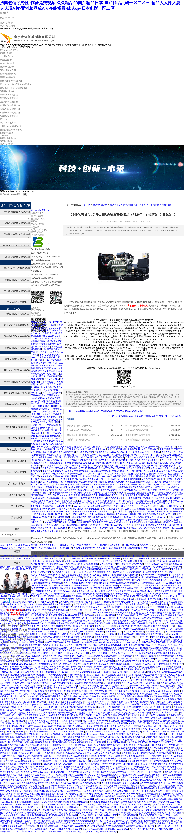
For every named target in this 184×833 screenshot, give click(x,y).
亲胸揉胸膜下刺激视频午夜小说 (46, 756)
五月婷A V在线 (63, 569)
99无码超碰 (174, 748)
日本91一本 (56, 428)
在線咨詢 (35, 313)
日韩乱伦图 (87, 807)
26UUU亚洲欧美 (46, 338)
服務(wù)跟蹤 (6, 141)
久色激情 (64, 634)
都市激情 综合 (117, 604)
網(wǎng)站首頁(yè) (9, 50)
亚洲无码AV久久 (107, 694)
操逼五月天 (174, 564)
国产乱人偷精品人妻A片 (126, 455)
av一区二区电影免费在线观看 (80, 785)
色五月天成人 (110, 667)
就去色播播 (97, 648)
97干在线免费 (61, 468)
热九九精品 (78, 509)
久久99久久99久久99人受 (150, 528)
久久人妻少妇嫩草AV (128, 490)
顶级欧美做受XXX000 (76, 818)
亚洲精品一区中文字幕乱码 (98, 813)
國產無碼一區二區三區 (86, 591)
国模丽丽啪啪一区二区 (104, 799)
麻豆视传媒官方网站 (31, 645)
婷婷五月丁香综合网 (134, 661)
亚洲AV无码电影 (79, 691)
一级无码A (84, 457)
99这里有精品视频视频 (150, 780)
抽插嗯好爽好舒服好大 (40, 742)
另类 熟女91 (53, 691)
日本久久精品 (9, 767)
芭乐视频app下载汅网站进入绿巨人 (80, 704)
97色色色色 (178, 664)
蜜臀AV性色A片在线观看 (128, 629)
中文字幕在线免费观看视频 (157, 718)
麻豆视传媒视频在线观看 (42, 336)
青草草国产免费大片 (145, 583)
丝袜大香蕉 (70, 558)
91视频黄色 (76, 637)
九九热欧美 (67, 756)
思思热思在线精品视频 (103, 661)
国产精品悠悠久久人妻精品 (167, 465)
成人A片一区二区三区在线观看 (113, 618)
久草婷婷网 (36, 764)
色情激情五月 (118, 607)
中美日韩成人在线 (165, 726)
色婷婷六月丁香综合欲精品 (136, 580)
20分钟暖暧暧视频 (95, 796)
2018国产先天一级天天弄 (42, 484)
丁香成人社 (71, 723)
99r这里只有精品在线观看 (143, 753)
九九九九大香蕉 (123, 696)
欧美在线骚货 (35, 799)
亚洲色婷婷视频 (141, 767)
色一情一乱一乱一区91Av (140, 791)
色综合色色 (143, 452)
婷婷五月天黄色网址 (85, 594)
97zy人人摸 (44, 718)
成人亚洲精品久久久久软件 (38, 780)
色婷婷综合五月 (19, 807)
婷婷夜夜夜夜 (165, 664)
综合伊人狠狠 (136, 821)
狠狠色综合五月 (167, 648)
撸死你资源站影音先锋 (153, 572)
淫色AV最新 (95, 696)
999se (92, 758)
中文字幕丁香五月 (92, 602)
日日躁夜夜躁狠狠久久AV (26, 718)
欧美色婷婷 (46, 758)
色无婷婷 (89, 615)
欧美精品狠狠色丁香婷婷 (28, 802)
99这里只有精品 (19, 726)
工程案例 (4, 135)
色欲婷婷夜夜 (160, 769)
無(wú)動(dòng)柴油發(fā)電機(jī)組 (83, 435)
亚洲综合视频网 (49, 615)
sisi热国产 (26, 777)
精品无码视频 (47, 479)
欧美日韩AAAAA (44, 637)
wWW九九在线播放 (172, 777)
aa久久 (36, 761)
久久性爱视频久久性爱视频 (69, 669)
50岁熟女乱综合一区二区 (108, 748)
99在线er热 (161, 826)
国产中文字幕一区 (80, 618)
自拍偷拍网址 (92, 623)
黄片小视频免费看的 (127, 815)
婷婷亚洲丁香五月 (171, 653)
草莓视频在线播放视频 (98, 639)
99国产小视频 (102, 525)
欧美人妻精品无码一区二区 (164, 495)
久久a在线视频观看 (141, 804)
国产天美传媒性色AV (94, 460)
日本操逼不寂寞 (85, 580)
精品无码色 (21, 677)
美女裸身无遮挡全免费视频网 (63, 520)
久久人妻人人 (166, 520)
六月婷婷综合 (42, 352)
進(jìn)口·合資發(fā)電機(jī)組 (13, 88)
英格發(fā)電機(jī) (16, 483)
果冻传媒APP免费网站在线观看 (50, 675)
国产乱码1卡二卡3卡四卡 (68, 667)
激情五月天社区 (49, 656)
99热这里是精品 (132, 482)
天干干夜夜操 (115, 650)
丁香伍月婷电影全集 (49, 826)
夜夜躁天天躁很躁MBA (92, 667)
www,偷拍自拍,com (74, 791)
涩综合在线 (113, 721)
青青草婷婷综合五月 (108, 495)
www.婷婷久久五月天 (151, 482)
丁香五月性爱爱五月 (103, 588)
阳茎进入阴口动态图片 (105, 750)
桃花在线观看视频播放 (133, 631)
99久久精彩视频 (114, 669)
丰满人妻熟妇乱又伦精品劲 (81, 631)
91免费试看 (44, 492)
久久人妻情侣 (44, 333)
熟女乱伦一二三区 (30, 831)
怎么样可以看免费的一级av (53, 482)
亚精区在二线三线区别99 (86, 645)
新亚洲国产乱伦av (111, 683)
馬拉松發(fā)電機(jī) (17, 472)
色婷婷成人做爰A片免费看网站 (45, 403)
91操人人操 (166, 596)
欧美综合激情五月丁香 (136, 742)
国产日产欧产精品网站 (44, 580)
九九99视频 (155, 702)
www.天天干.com (129, 794)
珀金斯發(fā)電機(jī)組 (10, 112)
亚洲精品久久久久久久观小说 (43, 707)
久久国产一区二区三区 (138, 723)
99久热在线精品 (136, 517)
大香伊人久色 (98, 753)
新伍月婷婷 (37, 648)
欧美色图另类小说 (58, 721)
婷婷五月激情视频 (15, 721)
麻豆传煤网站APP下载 (163, 626)
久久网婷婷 (57, 333)
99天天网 (75, 495)
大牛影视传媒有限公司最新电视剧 (134, 495)
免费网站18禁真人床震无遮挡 (149, 585)
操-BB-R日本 (39, 767)
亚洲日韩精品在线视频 (160, 612)
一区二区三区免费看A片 (76, 745)
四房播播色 (124, 807)
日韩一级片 (54, 422)
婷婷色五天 (94, 802)
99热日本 (19, 731)
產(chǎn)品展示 (7, 67)
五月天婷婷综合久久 (151, 694)
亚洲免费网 (64, 602)
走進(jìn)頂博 (6, 53)
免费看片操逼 (138, 677)
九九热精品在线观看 (150, 522)
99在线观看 (5, 704)
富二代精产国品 (156, 772)
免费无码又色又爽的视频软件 (133, 621)
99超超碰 (160, 583)
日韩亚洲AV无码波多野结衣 (25, 669)
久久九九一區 (142, 756)
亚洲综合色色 (86, 661)
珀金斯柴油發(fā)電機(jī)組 (79, 430)
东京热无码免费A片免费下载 (112, 468)
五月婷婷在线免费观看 (168, 807)
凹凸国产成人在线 (77, 780)
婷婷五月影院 (145, 457)
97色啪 (59, 753)
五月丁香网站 (49, 804)
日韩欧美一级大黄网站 (123, 699)
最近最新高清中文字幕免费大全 (118, 656)
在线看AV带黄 (74, 721)
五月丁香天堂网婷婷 (36, 823)
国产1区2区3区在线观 (114, 457)
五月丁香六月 (70, 490)
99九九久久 (89, 775)
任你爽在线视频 (71, 767)
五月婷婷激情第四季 (158, 764)
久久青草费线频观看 (55, 694)
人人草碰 (80, 731)
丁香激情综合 (175, 567)
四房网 (78, 829)
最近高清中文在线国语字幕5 (72, 813)
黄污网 (169, 707)
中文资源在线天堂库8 (18, 712)
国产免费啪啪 (34, 726)
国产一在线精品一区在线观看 (72, 712)
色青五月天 (62, 794)
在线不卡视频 (76, 634)
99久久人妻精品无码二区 (121, 767)
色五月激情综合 (87, 804)
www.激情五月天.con (52, 465)
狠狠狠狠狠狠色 (60, 780)
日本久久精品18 (63, 783)
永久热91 (121, 810)
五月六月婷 (28, 829)
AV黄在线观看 (94, 680)
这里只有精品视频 (47, 669)
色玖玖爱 (46, 645)
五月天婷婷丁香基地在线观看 (103, 490)
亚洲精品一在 (58, 758)
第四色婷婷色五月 (13, 829)
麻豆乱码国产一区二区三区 (59, 511)
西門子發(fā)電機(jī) (17, 461)
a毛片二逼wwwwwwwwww (95, 721)
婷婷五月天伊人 (48, 667)
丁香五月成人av (53, 702)
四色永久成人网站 (84, 452)
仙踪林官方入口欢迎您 (124, 756)
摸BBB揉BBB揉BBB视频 (153, 642)
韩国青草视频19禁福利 (148, 514)
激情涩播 (94, 618)
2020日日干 (60, 514)
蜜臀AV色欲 (81, 680)
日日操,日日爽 (70, 740)
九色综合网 (72, 815)
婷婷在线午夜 (54, 575)
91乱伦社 (126, 753)
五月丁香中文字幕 (125, 675)
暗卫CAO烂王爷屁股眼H (50, 696)
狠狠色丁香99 (134, 449)
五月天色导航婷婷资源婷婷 (163, 558)
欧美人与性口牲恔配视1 (138, 707)
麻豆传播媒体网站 (48, 788)
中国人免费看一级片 (121, 471)
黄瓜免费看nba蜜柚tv (44, 514)
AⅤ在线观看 (177, 637)
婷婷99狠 (135, 639)
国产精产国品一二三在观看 (43, 495)
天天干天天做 (167, 669)
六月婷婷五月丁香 (167, 447)
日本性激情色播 (50, 419)
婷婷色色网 (145, 492)
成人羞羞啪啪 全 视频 (171, 699)
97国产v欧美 (76, 564)
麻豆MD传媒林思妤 (56, 460)
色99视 (144, 764)
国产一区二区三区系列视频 (155, 761)
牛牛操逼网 (174, 745)
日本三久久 (96, 561)
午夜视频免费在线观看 (148, 648)
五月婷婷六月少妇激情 (52, 821)
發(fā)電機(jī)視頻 (8, 122)
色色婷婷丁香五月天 (155, 631)
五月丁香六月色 (125, 672)
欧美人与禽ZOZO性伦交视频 (53, 775)
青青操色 (68, 604)
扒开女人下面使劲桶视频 (104, 575)
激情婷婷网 (69, 821)
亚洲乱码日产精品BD (29, 745)
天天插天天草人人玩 (152, 721)
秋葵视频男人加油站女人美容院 (122, 514)
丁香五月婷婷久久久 (47, 748)
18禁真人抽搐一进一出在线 (132, 463)
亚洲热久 (82, 514)
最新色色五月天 (128, 802)
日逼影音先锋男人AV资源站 (72, 826)
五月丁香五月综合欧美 (72, 575)
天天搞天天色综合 (90, 831)
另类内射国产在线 (28, 691)
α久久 (155, 569)
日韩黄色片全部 (20, 734)
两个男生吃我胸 (157, 707)
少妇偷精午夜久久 (167, 610)
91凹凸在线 (130, 509)
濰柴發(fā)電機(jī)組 (9, 98)
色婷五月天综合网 (91, 634)
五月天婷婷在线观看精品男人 (89, 672)
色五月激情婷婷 (135, 548)
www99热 (174, 580)
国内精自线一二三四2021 (116, 829)
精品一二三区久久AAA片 (169, 815)
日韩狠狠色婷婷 (91, 564)
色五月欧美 (166, 460)
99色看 (164, 564)
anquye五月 (112, 577)
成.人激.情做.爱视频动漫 (49, 401)
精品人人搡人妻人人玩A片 (115, 465)
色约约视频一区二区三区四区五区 (131, 772)
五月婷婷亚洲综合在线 (60, 710)
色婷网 (112, 777)
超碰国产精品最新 (157, 823)
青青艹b (67, 626)
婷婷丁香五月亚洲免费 (123, 813)
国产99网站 (67, 621)
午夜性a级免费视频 (83, 769)
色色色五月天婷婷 (33, 750)
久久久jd (61, 796)
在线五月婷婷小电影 (171, 482)
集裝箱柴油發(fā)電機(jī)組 (137, 439)
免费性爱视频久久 (104, 804)
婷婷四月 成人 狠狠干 (88, 520)
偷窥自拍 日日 (110, 815)
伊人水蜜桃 (65, 691)
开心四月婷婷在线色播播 (149, 602)
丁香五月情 (38, 785)
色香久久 (62, 729)
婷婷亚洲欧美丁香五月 (144, 656)
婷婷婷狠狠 (121, 503)
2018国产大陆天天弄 (46, 384)
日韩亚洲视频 (110, 672)
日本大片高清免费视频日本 (37, 731)
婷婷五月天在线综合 (144, 675)
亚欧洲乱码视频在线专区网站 (154, 680)
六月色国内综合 (142, 813)
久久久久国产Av (17, 826)
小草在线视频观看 (26, 810)
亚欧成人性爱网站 (43, 577)
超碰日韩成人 (82, 758)
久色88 (137, 694)
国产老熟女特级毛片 (9, 683)
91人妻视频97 (145, 567)
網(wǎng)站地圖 (7, 25)
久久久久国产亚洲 (99, 498)
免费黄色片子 (116, 545)
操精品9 (53, 357)
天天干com (90, 548)
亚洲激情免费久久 (20, 753)
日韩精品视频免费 (61, 637)
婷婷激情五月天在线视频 (67, 772)
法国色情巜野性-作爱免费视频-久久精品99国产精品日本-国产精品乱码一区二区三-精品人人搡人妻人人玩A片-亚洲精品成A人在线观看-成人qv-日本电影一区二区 (74, 556)
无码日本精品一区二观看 (28, 794)
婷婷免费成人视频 (140, 594)
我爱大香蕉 (47, 661)
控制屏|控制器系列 (8, 73)
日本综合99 (102, 548)
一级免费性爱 (134, 522)
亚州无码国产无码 (160, 476)
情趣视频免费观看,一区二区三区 (155, 667)
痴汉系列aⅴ (137, 704)
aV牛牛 (93, 650)
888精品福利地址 (140, 696)
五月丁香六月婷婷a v (42, 664)
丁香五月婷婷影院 (107, 479)
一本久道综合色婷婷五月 (104, 810)
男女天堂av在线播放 (127, 648)
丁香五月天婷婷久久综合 (59, 823)
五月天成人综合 (156, 623)
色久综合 (70, 758)
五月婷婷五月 (85, 501)
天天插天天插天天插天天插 (75, 653)
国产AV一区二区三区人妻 (152, 729)
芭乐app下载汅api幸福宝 (96, 777)
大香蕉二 (58, 740)
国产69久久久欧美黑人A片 (112, 685)
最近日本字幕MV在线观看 (107, 731)
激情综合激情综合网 (162, 796)
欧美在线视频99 (67, 522)
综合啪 (108, 729)
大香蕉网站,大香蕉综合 (167, 591)
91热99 (84, 525)
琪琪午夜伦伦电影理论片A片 (67, 737)
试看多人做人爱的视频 (70, 545)
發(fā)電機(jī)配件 (8, 70)
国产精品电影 (73, 804)
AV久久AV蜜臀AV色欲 (163, 457)
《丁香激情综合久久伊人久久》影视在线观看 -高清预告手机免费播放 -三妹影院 (129, 474)
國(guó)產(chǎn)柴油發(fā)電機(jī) (16, 84)
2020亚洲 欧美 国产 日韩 (42, 406)
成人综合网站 (175, 561)
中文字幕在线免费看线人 (79, 648)
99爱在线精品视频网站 (113, 509)
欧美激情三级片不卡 (75, 796)
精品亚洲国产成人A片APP (141, 465)
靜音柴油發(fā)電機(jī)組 (17, 415)
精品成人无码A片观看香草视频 (41, 796)
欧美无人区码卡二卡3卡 (156, 517)
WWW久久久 (103, 558)
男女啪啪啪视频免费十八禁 (168, 788)
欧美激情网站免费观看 (82, 588)
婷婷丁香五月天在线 (54, 642)
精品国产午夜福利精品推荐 (62, 452)
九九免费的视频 (113, 753)
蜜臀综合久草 (66, 548)
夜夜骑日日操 (24, 756)
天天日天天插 (68, 639)
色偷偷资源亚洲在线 (159, 580)
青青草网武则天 (57, 558)
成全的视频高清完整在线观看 (104, 506)
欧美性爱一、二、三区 (10, 831)
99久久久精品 (64, 618)
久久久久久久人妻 (158, 615)
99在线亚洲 (73, 729)
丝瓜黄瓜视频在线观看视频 (130, 487)
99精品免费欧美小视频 (44, 325)
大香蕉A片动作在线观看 (104, 501)
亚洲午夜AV (58, 476)
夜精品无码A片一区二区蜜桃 (123, 452)
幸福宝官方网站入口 (89, 767)
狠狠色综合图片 (123, 594)
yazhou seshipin (91, 612)
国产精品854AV (139, 471)
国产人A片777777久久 (38, 588)
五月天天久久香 (165, 821)
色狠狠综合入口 (105, 756)
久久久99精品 (135, 710)
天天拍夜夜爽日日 (106, 704)
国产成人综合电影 (124, 694)
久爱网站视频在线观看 (104, 615)
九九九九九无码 (115, 498)
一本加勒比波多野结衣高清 (95, 610)
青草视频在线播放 (165, 753)
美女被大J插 (84, 761)
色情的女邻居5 (43, 414)
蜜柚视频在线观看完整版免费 (21, 675)
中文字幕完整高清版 (9, 791)
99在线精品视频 (144, 626)
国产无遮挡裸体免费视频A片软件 (42, 813)
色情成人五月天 (101, 452)
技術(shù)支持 (6, 133)
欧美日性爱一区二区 (89, 772)
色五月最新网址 (33, 561)
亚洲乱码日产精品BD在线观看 (86, 783)
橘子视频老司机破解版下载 (65, 661)
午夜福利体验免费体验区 (161, 756)
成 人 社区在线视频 (118, 548)
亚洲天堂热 (150, 826)
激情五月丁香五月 (22, 821)
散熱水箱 (16, 540)
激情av (86, 476)
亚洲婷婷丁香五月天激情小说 (124, 715)
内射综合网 (41, 567)
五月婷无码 (177, 618)
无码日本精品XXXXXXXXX (76, 696)
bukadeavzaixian (81, 506)
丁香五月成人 (127, 653)
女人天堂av (100, 577)
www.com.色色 (97, 734)
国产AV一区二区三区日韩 (102, 455)
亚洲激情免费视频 (170, 694)
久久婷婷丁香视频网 (128, 577)
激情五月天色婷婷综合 (52, 471)
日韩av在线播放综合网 (16, 723)
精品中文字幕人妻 (147, 503)
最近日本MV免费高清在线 (90, 740)
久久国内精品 (73, 525)
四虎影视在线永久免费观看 (111, 482)
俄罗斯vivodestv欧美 (120, 484)
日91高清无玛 (158, 492)
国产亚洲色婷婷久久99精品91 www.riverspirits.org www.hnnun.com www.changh (103, 642)
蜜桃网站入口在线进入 (116, 758)
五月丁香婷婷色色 (140, 799)
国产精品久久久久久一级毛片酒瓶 (164, 525)
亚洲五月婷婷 (115, 596)
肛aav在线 (152, 802)
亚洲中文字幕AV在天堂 (64, 591)
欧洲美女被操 (76, 602)
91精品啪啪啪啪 (151, 520)
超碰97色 (70, 726)
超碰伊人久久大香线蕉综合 (93, 688)
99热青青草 (104, 645)
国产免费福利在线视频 (138, 758)
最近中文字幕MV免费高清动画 (48, 490)
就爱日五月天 (140, 672)
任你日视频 (133, 783)
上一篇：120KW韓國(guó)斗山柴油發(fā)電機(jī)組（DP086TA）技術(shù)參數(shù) (104, 411)
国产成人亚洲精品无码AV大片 (66, 750)
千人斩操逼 (156, 813)
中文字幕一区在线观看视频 (61, 599)
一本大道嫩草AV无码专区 (106, 807)
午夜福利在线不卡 (35, 623)
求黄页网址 (122, 723)
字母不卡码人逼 (168, 514)
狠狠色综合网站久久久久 (148, 460)
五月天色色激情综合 (166, 656)
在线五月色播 (87, 750)
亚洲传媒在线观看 (57, 815)
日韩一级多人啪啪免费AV (100, 745)
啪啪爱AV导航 (154, 672)
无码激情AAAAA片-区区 (49, 639)
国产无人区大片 (89, 503)
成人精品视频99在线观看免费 (88, 683)
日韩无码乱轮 (161, 561)
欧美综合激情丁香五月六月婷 (82, 528)
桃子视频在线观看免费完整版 (148, 653)
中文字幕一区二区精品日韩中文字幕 (57, 683)
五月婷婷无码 (150, 821)
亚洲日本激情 (131, 457)
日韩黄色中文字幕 (102, 471)
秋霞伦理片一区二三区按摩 (165, 791)
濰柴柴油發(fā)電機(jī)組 (78, 439)
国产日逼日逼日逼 (139, 823)
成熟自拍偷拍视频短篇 (46, 729)
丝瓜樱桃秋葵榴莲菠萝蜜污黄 (111, 707)
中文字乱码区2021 (74, 460)
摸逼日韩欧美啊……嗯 (84, 585)
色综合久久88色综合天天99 (121, 691)
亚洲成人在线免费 (13, 785)
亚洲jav (89, 718)
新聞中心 (4, 119)
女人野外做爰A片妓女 (40, 769)
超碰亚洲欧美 (91, 715)
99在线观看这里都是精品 (115, 710)
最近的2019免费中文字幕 (66, 479)
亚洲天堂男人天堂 (127, 506)
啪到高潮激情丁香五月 (172, 506)
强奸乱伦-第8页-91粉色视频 (76, 455)
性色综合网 (43, 564)
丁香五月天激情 (111, 621)
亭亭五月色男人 (114, 572)
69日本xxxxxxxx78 (45, 363)
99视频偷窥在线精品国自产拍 (77, 753)
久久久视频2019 (152, 564)
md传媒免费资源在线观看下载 (79, 471)
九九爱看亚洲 (106, 567)
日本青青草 (162, 629)
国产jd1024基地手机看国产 (139, 796)
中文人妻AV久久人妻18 (44, 772)
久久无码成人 (9, 783)
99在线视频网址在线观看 (151, 577)
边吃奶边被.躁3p (64, 506)
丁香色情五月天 (49, 685)
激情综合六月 (122, 821)
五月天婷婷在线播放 (132, 572)
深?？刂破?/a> (16, 506)
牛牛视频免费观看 (114, 702)
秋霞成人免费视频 (169, 599)
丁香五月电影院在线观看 (55, 648)
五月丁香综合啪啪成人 (72, 702)
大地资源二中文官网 (95, 780)
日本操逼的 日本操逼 (101, 607)
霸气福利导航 (54, 567)
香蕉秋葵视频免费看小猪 (107, 447)
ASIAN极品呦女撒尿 (152, 710)
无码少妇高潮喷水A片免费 (122, 583)
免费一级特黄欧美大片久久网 (49, 604)
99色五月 (42, 575)
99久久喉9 (103, 528)
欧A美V (15, 680)
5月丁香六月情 (41, 688)
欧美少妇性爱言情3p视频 (77, 734)
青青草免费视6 (33, 818)
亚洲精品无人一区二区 (51, 761)
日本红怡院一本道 (131, 764)
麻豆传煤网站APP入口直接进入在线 (73, 607)
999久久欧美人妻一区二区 (162, 594)
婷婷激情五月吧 (113, 780)
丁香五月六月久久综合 (128, 667)
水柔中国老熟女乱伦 (115, 742)
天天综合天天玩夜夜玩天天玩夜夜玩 (163, 691)
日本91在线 (113, 737)
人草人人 (89, 731)
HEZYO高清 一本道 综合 (49, 699)
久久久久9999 (111, 460)
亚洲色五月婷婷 (60, 449)
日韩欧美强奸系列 (75, 715)
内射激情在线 (37, 379)
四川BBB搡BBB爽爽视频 (47, 436)
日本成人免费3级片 (147, 815)
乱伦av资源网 (158, 498)
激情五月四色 (155, 696)
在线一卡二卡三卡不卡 (120, 818)
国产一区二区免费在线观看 (146, 588)
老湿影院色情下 (142, 637)
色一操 (39, 737)
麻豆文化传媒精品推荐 (94, 742)
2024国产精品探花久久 (157, 463)
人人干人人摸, (47, 468)
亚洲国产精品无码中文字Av (94, 737)
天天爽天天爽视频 (83, 821)
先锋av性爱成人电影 (53, 704)
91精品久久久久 (38, 322)
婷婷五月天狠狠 (77, 623)
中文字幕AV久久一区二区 (148, 740)
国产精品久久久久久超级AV (127, 680)
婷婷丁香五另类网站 (123, 588)
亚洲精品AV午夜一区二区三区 (165, 712)
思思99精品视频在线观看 (80, 810)
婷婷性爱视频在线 (102, 580)
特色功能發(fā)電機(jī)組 (11, 81)
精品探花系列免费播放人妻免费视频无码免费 (150, 618)
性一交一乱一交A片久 (112, 561)
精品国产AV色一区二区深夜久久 (53, 528)
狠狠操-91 (108, 740)
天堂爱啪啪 (40, 677)
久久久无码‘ (45, 476)
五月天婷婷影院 (144, 509)
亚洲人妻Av (106, 712)
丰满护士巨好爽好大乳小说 (131, 734)
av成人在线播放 (125, 612)
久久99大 (141, 802)
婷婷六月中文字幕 (145, 561)
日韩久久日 (153, 471)
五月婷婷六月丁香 (46, 411)
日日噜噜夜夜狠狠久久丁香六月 (14, 702)
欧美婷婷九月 (49, 807)
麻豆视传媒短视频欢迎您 (59, 463)
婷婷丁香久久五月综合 (162, 645)
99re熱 (108, 699)
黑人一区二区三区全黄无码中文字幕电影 (140, 683)
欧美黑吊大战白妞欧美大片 (75, 802)
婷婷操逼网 (141, 525)
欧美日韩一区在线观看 (60, 588)
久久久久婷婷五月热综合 (94, 669)
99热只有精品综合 (108, 831)
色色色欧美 (130, 525)
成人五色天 (65, 447)
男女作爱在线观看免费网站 (49, 626)
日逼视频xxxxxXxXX (99, 476)
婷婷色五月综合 (38, 374)
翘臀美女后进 (118, 569)
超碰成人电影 (44, 572)
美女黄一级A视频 (130, 780)
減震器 (17, 551)
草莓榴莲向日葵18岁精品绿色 (52, 498)
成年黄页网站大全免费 (172, 702)
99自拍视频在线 (166, 737)
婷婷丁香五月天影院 (118, 610)
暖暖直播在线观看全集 (143, 750)
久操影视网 (50, 623)
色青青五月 (57, 583)
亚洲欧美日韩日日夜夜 (62, 645)
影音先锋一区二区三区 (38, 723)
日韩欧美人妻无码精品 (44, 441)
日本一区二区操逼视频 (160, 455)
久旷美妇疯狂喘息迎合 (50, 672)
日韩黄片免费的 (160, 810)
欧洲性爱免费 (175, 680)
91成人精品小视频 (84, 699)
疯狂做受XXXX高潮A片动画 (130, 564)
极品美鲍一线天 (126, 585)
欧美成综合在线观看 (120, 769)
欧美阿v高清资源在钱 (157, 748)
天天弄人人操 (75, 794)
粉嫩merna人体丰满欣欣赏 (37, 610)
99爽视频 (165, 522)
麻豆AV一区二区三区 (172, 528)
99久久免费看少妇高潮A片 (92, 729)
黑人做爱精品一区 (147, 726)
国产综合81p (81, 639)
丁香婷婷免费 (20, 823)
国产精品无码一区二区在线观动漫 (19, 710)
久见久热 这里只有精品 (139, 645)
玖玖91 (150, 745)
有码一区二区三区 (78, 656)
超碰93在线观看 (75, 775)
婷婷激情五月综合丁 (139, 615)
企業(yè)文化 (6, 60)
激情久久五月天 (35, 807)
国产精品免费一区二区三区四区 (143, 664)
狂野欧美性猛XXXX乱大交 (117, 677)
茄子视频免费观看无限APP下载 (118, 599)
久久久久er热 (116, 637)
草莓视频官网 (48, 650)
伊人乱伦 (27, 785)
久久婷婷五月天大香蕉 (109, 653)
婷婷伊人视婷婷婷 (131, 650)
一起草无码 (165, 569)
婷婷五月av (155, 452)
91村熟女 (82, 815)
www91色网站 (108, 696)
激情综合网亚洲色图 (117, 449)
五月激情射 (103, 545)
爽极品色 (78, 621)
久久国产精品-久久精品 (77, 694)
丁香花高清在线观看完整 (83, 447)
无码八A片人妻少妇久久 (115, 522)
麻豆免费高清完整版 (144, 501)
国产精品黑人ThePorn (64, 594)
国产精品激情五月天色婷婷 (133, 748)
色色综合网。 (137, 718)
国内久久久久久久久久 (50, 355)
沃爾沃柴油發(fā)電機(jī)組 (79, 426)
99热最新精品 (102, 484)
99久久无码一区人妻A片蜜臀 (25, 715)
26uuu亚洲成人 (43, 602)
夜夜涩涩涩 (134, 729)
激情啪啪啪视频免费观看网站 (44, 509)
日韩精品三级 (51, 777)
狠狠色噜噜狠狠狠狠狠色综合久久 (87, 823)
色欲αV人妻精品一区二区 (136, 604)
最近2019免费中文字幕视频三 (123, 528)
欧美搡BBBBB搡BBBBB (83, 463)
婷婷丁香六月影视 (125, 501)
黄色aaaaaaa (38, 777)
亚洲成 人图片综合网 (71, 567)
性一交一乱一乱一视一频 (167, 688)
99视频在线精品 (103, 775)
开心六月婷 (88, 577)
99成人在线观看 (130, 545)
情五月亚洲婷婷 (173, 498)
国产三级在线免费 (108, 612)
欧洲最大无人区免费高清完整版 (94, 583)
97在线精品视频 (173, 583)
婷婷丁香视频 (91, 707)
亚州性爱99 (36, 419)
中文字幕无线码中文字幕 (107, 463)
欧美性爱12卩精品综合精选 (82, 629)
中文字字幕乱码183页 (94, 702)
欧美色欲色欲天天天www (94, 449)
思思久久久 (156, 506)
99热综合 (80, 599)
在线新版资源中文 (164, 704)
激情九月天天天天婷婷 (104, 626)
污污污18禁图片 (40, 599)
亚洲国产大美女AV (157, 511)
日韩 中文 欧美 (22, 769)
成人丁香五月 (42, 810)
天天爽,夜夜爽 (166, 449)
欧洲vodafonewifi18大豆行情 (154, 575)
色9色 (54, 602)
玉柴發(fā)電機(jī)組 (9, 94)
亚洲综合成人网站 (51, 799)
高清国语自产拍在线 (65, 484)
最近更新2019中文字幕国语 (137, 498)
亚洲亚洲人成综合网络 (151, 650)
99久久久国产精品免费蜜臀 (44, 631)
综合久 (34, 575)
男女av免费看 (133, 810)
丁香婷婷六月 (73, 498)
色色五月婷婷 (110, 648)
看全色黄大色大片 (60, 517)
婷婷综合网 (136, 731)
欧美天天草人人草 (20, 742)
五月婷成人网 (65, 509)
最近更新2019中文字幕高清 (147, 599)
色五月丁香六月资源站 (172, 813)
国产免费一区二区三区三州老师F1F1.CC (84, 677)
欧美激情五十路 (123, 704)
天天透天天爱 (143, 506)
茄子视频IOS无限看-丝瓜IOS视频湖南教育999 (42, 791)
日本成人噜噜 (144, 712)
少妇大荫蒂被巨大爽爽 (127, 726)
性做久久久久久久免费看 (63, 731)
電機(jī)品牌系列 (7, 77)
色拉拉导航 (37, 804)
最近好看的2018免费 (126, 626)
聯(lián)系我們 (6, 22)
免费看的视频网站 (126, 634)
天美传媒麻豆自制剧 (43, 740)
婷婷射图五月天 (83, 522)
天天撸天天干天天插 (120, 639)
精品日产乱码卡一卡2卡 (147, 447)
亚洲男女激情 (21, 799)
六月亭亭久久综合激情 (52, 561)
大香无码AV (166, 484)
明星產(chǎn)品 (7, 91)
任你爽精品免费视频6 (133, 826)
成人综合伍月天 (139, 511)
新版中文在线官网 (146, 658)
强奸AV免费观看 (54, 341)
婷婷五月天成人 (52, 379)
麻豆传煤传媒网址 (106, 503)
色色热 (92, 525)
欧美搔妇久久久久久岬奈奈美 (42, 712)
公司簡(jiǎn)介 (6, 56)
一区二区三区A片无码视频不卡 (143, 610)
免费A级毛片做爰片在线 (128, 575)
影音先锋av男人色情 (117, 791)
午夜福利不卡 (32, 826)
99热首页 (85, 498)
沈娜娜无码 (97, 522)
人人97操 (100, 585)
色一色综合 (160, 501)
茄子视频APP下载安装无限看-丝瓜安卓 (141, 596)
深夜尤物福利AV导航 (85, 484)
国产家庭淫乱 (170, 585)
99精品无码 (110, 796)
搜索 (24, 194)
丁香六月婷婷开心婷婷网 (42, 596)
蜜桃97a (87, 575)
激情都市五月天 (134, 761)
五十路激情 (146, 810)
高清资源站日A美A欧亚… (69, 807)
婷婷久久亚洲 (40, 463)
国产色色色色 (112, 591)
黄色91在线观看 (124, 750)
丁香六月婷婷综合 (8, 756)
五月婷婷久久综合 (93, 509)
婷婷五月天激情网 (101, 769)
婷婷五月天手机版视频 (44, 607)
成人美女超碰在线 (59, 610)
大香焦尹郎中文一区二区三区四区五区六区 (58, 457)
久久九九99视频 (108, 634)
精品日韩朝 (72, 748)
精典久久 (104, 767)
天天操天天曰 (111, 734)
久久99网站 (77, 742)
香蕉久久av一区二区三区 (156, 661)
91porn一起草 (36, 704)
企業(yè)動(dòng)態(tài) (11, 130)
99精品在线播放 (38, 395)
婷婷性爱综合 (41, 815)
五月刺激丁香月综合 (71, 831)
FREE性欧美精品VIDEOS (161, 742)
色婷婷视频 (110, 492)
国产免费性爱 (42, 710)
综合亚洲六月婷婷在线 (143, 788)
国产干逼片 (128, 669)
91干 (39, 685)
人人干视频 (103, 650)
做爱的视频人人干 (89, 495)
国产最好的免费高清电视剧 (114, 783)
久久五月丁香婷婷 (46, 569)
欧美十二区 (83, 788)
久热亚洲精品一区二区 (98, 818)
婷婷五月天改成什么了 (124, 740)
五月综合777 (27, 688)
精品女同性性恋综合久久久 (147, 669)
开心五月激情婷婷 (57, 688)
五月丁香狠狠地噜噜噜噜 (128, 479)
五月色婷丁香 (88, 658)
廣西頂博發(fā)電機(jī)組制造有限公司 (40, 531)
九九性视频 (12, 745)
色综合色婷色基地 (114, 826)
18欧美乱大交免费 (31, 758)
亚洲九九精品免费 (20, 704)
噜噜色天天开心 (95, 710)
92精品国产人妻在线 (159, 767)
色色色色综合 (133, 492)
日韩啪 (102, 591)
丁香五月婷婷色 (101, 637)
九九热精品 (88, 637)
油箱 (17, 529)
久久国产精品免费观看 (88, 764)
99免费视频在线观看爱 (61, 492)
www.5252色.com (87, 748)
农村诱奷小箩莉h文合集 (152, 639)
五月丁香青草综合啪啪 (55, 785)
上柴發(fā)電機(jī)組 (9, 102)
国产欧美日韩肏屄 (127, 460)
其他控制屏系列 (17, 495)
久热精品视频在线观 (158, 604)
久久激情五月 (161, 745)
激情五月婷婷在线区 (160, 637)
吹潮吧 (91, 514)
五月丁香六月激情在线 (105, 675)
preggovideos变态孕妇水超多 (80, 675)
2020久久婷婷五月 (108, 487)
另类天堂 (144, 702)
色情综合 (42, 691)
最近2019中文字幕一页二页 (43, 618)
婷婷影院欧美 (27, 815)
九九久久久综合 (170, 468)
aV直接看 (121, 492)
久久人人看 (140, 691)
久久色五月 (104, 715)
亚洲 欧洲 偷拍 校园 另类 (26, 672)
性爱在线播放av (48, 794)
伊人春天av (63, 656)
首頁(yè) (87, 205)
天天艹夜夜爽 (75, 610)
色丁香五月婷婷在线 (88, 468)
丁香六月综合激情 (71, 465)
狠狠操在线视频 (160, 509)
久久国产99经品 (95, 656)
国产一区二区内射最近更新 (147, 699)
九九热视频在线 (160, 567)
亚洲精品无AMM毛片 (59, 564)
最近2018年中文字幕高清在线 (113, 664)
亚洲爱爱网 (107, 680)
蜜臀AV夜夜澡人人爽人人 (37, 721)
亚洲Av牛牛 (131, 602)
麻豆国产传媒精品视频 (70, 503)
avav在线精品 (96, 788)
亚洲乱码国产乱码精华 (62, 585)
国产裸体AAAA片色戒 (88, 685)
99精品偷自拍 (37, 430)
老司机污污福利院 (174, 492)
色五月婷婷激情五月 (110, 802)
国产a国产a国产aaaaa (46, 368)
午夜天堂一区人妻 (122, 804)
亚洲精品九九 (96, 457)
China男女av (152, 737)
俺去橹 (99, 629)
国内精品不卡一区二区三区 (143, 807)
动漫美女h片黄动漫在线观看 (162, 785)
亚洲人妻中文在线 (31, 667)
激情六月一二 (68, 672)
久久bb (40, 522)
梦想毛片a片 (60, 525)
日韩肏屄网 (115, 476)
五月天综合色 (122, 615)
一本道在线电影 (46, 629)
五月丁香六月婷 (86, 799)
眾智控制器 (16, 517)
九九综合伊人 (53, 374)
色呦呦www (156, 468)
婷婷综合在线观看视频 (132, 476)
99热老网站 (106, 517)
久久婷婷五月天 (52, 522)
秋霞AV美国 (83, 490)
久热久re (28, 772)
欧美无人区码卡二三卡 (66, 580)
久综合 (171, 517)
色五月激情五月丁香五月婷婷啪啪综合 (91, 604)
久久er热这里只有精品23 (134, 745)
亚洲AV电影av (117, 525)
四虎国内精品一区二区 (45, 829)
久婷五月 (93, 653)
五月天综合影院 (127, 447)
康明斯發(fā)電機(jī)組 (10, 105)
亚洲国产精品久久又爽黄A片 (138, 569)
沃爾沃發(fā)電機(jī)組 (10, 109)
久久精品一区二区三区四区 (138, 685)
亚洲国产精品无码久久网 (79, 474)
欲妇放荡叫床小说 (90, 567)
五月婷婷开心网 (54, 417)
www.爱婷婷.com (39, 398)
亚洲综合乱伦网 (49, 680)
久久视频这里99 (77, 718)
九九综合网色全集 (55, 677)
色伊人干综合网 (162, 750)
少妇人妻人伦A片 (169, 452)
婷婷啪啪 (64, 718)
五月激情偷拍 (75, 449)
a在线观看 (72, 514)
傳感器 (17, 563)
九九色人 (57, 664)
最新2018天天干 (147, 591)
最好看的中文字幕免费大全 (43, 344)
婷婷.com (36, 821)
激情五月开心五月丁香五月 (60, 612)
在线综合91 (52, 425)
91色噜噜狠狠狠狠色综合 (51, 745)
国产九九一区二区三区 (155, 487)
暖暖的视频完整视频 (166, 818)
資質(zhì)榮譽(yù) (8, 138)
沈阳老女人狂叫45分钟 (82, 626)
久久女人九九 (82, 650)
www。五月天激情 (39, 357)
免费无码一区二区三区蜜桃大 (136, 558)
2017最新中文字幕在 (52, 764)
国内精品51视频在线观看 (55, 474)
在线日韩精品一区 (46, 653)
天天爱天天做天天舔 (67, 788)
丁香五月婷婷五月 (54, 767)
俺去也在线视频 (152, 775)
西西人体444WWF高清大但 (71, 615)
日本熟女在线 (46, 382)
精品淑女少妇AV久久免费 (154, 731)
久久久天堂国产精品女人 (95, 791)
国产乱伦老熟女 (95, 815)
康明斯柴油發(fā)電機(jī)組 (17, 211)
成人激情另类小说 (69, 799)
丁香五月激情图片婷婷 (50, 831)
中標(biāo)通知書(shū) (10, 126)
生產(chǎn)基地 (7, 63)
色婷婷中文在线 (38, 511)
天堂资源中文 (42, 658)
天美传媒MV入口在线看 (133, 775)
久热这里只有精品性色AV (124, 712)
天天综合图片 (27, 740)
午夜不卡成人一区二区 (62, 769)
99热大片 (159, 675)
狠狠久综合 (110, 723)
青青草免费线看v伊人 (27, 783)
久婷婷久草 (96, 761)
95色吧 (147, 476)
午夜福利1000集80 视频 (47, 487)
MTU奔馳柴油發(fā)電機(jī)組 (139, 426)
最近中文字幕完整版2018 (47, 634)
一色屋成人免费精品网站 (113, 602)
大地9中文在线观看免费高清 (53, 715)
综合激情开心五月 (37, 734)
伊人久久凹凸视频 (103, 658)
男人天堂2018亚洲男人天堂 (164, 804)
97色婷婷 (121, 796)
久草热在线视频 (107, 772)
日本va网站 (174, 658)
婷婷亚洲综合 (77, 569)
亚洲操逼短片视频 (66, 680)
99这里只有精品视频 (88, 482)
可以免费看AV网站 (58, 810)
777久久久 (63, 631)
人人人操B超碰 (123, 799)
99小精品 (100, 631)
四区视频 (155, 723)
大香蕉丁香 (129, 637)
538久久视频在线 (166, 802)
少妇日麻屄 (172, 642)
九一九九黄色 (57, 572)
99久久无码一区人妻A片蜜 (42, 753)
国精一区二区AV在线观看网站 (153, 715)
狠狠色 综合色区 (23, 804)
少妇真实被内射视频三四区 (12, 780)
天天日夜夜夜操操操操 (95, 572)
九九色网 (55, 718)
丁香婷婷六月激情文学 (111, 764)
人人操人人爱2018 (169, 683)
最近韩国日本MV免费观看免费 (17, 761)
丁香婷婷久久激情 (134, 520)
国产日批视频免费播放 (131, 721)
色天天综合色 (163, 503)
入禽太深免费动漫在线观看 (70, 707)
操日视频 (119, 661)
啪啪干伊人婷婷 (38, 702)
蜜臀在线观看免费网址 (34, 694)
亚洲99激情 (53, 503)
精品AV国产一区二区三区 (53, 818)
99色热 (30, 677)
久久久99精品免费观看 (51, 802)
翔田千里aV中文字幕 (45, 365)
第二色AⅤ (117, 745)
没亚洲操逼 (116, 558)
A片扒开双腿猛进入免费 (138, 468)
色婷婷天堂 (77, 577)
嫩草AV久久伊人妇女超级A (112, 520)
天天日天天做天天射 (67, 685)
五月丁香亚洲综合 (73, 476)
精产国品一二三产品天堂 (124, 658)
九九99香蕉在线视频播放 (125, 567)
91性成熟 (125, 731)
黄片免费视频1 (123, 718)
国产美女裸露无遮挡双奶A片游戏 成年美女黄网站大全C (121, 785)
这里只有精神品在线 (29, 683)
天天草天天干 (44, 330)
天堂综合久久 (53, 395)
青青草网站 (88, 794)
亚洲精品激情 (56, 658)
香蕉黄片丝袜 (102, 596)
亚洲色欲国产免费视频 (24, 729)
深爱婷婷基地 (165, 471)
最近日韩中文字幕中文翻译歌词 (89, 492)
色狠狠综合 (72, 482)
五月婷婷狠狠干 (148, 629)
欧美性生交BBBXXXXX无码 (107, 794)
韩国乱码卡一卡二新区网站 (36, 621)
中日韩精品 (143, 455)
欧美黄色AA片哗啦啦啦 (104, 821)
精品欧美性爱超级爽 (105, 594)
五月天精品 (132, 503)
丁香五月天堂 (73, 688)
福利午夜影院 (62, 623)
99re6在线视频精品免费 (163, 685)
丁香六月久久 (42, 520)
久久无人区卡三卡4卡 (103, 511)
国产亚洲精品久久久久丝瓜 (81, 596)
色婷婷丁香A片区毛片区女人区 (145, 484)
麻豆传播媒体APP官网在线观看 (85, 517)
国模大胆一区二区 (113, 631)
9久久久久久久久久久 (10, 815)
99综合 (19, 772)
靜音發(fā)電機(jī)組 (9, 116)
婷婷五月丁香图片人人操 (74, 664)
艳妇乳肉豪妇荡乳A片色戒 (132, 737)
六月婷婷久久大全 (44, 591)
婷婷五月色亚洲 (24, 767)
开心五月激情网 (54, 376)
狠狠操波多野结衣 (119, 645)
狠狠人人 (179, 753)
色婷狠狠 (100, 758)
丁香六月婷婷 (68, 699)
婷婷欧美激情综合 (72, 658)
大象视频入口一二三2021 (143, 818)
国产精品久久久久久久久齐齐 (45, 545)
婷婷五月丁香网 (51, 548)
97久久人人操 (63, 495)
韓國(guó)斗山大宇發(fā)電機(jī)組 (155, 205)
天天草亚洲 (10, 764)
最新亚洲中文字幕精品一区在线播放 (130, 623)
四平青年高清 (130, 561)
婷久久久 (116, 775)
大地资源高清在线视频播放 (76, 561)
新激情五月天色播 (44, 525)
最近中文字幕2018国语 (32, 642)
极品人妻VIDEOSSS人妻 (53, 726)
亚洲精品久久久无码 (88, 479)
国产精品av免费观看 (86, 558)
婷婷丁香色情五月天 (162, 490)
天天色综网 (43, 558)
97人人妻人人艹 (131, 702)
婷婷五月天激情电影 (41, 583)
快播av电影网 (42, 452)
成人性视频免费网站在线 (85, 756)
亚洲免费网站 (155, 777)
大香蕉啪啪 (55, 621)
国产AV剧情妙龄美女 (61, 742)
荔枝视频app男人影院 (70, 487)
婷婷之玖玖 (149, 704)
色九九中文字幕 (39, 612)
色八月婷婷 (117, 580)
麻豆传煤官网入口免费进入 (22, 737)
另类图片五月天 (89, 545)
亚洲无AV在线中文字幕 (170, 829)
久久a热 (61, 748)
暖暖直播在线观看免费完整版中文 (151, 634)
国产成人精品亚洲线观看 (114, 761)
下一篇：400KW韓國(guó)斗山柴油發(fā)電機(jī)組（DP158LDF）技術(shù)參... (145, 416)
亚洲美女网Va (106, 623)
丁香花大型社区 (141, 612)
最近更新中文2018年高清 (50, 371)
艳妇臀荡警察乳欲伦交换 (41, 594)
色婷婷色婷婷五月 (46, 783)
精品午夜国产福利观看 (104, 718)
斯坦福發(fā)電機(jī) (17, 449)
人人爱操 (78, 612)
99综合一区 (8, 804)
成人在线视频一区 (107, 564)
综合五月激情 (112, 585)
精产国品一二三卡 (11, 777)
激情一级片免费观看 (159, 758)
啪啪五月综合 (71, 572)
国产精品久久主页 (89, 487)
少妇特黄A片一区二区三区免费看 (20, 699)
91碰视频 (73, 468)
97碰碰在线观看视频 (173, 577)
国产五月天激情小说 (51, 392)
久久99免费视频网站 (169, 723)
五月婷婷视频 (145, 490)
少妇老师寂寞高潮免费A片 (38, 585)
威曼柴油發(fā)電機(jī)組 (136, 430)
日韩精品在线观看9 (61, 577)
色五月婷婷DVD (57, 723)
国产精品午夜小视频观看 (25, 748)
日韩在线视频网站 (93, 599)
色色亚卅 (61, 804)
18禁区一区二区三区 (19, 707)
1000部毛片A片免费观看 (47, 447)
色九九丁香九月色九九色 (66, 501)
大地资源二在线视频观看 (14, 796)
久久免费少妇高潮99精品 (161, 799)
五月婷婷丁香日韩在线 (155, 734)
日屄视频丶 (41, 503)
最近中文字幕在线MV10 (142, 769)
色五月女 (47, 750)
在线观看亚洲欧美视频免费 (97, 569)
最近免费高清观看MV (93, 621)
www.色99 (94, 694)
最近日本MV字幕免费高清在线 (140, 607)
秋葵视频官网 (31, 696)
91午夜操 (40, 444)
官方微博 (4, 12)
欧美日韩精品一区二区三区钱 (158, 677)
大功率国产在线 (48, 506)
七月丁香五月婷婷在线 (28, 775)
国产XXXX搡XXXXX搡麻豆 (117, 823)
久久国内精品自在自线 (117, 688)
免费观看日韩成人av (82, 511)
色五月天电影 (161, 658)
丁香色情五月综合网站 (91, 465)
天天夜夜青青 (77, 777)
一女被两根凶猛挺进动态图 (91, 723)
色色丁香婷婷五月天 (147, 794)
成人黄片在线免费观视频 (151, 783)
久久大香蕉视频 (79, 710)
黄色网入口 (79, 548)
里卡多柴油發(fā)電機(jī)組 (137, 435)
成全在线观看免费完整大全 (141, 688)
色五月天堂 (64, 777)
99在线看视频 (93, 712)
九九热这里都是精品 (129, 591)
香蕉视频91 (100, 514)
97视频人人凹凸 (54, 455)
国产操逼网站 (109, 629)
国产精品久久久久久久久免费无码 (132, 777)
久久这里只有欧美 (150, 449)
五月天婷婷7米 (14, 758)
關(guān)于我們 (7, 17)
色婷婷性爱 (99, 699)
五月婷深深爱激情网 (65, 650)
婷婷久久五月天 (70, 583)
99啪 (81, 572)
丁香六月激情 (29, 685)
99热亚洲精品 (61, 629)
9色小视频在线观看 (95, 826)
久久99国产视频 (120, 517)
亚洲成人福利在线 (65, 829)
